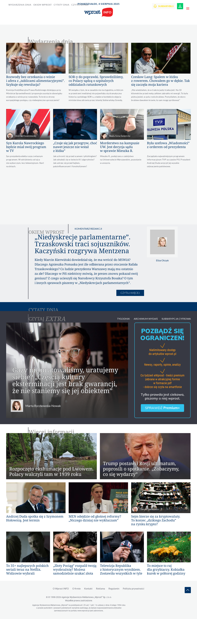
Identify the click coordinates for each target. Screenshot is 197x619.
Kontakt (88, 588)
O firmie (76, 588)
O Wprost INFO (61, 588)
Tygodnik (123, 318)
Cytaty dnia (61, 4)
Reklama (100, 588)
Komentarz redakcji (88, 228)
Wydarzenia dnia (19, 4)
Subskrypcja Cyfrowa (176, 318)
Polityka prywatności (133, 588)
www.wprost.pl (83, 611)
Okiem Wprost (42, 4)
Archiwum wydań (146, 318)
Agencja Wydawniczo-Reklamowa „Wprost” (86, 597)
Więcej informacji (51, 431)
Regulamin (114, 588)
